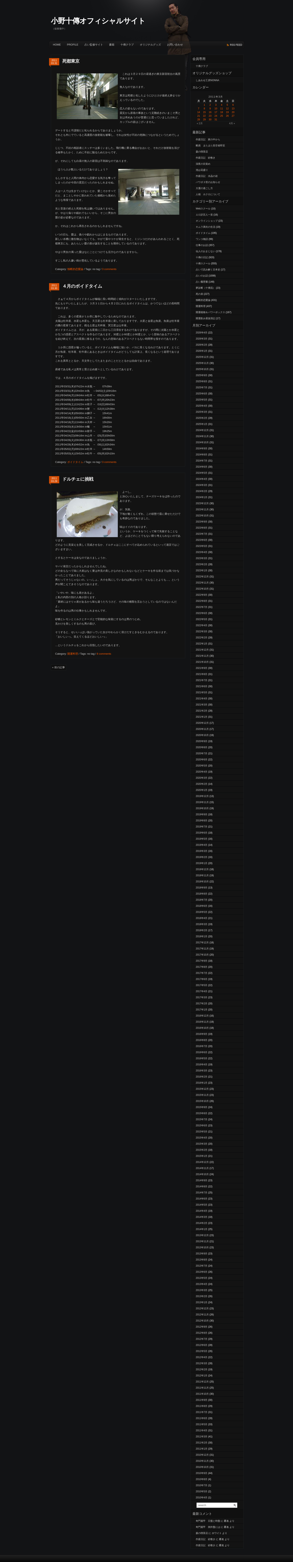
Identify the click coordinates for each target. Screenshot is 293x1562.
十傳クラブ (127, 44)
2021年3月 (201, 704)
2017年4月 (201, 991)
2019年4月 (201, 845)
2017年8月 (201, 967)
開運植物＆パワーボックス (210, 312)
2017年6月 (201, 979)
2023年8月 (201, 527)
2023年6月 (201, 540)
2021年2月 (201, 710)
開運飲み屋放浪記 (205, 318)
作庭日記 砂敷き (205, 157)
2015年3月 (201, 1143)
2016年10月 (202, 1027)
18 (221, 112)
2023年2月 (201, 564)
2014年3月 (201, 1217)
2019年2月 (201, 857)
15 (204, 112)
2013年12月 (202, 1235)
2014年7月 (201, 1192)
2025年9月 (201, 375)
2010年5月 (201, 1491)
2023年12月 (202, 503)
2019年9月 (201, 814)
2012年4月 (201, 1357)
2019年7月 (201, 826)
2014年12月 (202, 1162)
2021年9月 (201, 668)
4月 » (232, 123)
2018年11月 (202, 875)
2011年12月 (202, 1381)
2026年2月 (201, 344)
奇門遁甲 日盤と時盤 (208, 1521)
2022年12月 (202, 576)
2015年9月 (201, 1107)
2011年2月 (201, 1442)
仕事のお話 (202, 245)
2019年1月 (201, 863)
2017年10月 (202, 954)
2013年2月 (201, 1296)
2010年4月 (201, 1497)
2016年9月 (201, 1034)
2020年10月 (202, 735)
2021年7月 (201, 680)
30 (210, 119)
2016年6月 (201, 1052)
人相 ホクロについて (208, 194)
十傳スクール (203, 263)
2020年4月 (201, 771)
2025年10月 (202, 369)
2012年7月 (201, 1339)
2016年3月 (201, 1070)
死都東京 (70, 61)
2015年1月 (201, 1156)
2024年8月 (201, 454)
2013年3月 (201, 1290)
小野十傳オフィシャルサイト (98, 21)
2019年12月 (202, 796)
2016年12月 (202, 1015)
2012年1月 (201, 1375)
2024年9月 (201, 448)
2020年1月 (201, 790)
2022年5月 (201, 619)
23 (210, 115)
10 (215, 108)
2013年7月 (201, 1265)
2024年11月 (202, 436)
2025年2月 (201, 418)
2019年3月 (201, 851)
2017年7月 (201, 973)
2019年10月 (202, 808)
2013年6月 (201, 1271)
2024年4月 (201, 479)
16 (210, 112)
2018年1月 (201, 936)
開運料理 (72, 653)
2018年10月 (202, 881)
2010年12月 (202, 1454)
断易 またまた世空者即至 (210, 145)
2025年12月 (202, 357)
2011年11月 (202, 1387)
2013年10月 (202, 1247)
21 (198, 115)
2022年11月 (202, 582)
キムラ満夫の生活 (205, 226)
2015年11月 (202, 1095)
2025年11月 (202, 363)
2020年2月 (201, 784)
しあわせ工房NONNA (207, 80)
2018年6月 (201, 906)
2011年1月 (201, 1448)
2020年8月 (201, 747)
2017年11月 (202, 948)
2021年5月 (201, 692)
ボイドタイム (75, 462)
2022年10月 (202, 588)
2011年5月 (201, 1424)
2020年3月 (201, 777)
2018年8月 (201, 893)
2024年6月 (201, 466)
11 (221, 108)
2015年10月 (202, 1101)
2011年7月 (201, 1412)
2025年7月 (201, 387)
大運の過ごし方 (204, 188)
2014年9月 (201, 1180)
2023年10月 (202, 515)
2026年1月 (201, 350)
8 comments (104, 653)
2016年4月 (201, 1064)
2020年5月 (201, 765)
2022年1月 (201, 643)
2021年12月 (202, 649)
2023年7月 (201, 533)
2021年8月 (201, 674)
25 (221, 115)
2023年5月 (201, 546)
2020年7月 (201, 753)
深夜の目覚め (203, 163)
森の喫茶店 (202, 151)
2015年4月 (201, 1137)
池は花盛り (202, 170)
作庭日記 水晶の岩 (207, 176)
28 (198, 119)
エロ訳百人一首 (204, 214)
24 (215, 115)
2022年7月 (201, 607)
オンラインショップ (207, 220)
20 (233, 112)
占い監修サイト (93, 44)
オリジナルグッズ (150, 44)
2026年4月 (201, 332)
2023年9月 (201, 521)
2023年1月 (201, 570)
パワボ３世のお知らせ (208, 182)
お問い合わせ (175, 44)
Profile (72, 44)
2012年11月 (202, 1314)
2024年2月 (201, 491)
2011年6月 (201, 1418)
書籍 (111, 44)
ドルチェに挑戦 (77, 479)
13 (233, 108)
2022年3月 (201, 631)
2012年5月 (201, 1351)
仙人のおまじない (205, 251)
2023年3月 (201, 558)
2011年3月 (201, 1436)
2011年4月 (201, 1430)
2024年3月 (201, 485)
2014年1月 (201, 1229)
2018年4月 (201, 918)
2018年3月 (201, 924)
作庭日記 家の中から (208, 139)
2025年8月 (201, 381)
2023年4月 (201, 552)
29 (204, 119)
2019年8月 (201, 820)
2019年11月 (202, 802)
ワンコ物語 (202, 239)
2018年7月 (201, 899)
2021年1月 (201, 716)
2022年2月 (201, 637)
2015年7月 (201, 1119)
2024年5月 (201, 472)
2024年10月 (202, 442)
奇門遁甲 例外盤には (208, 1527)
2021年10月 (202, 662)
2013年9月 (201, 1253)
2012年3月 (201, 1363)
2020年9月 (201, 741)
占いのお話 (202, 275)
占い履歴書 (202, 281)
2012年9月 (201, 1326)
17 (215, 112)
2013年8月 (201, 1259)
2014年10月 (202, 1174)
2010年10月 (202, 1467)
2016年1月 (201, 1082)
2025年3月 (201, 411)
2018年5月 (201, 912)
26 (227, 115)
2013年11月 (202, 1241)
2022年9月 (201, 594)
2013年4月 (201, 1284)
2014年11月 (202, 1168)
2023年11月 (202, 509)
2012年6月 (201, 1345)
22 (204, 115)
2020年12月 (202, 723)
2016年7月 (201, 1046)
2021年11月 (202, 655)
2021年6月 (201, 686)
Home (57, 44)
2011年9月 (201, 1400)
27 (233, 115)
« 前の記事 (58, 667)
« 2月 (200, 123)
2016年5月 (201, 1058)
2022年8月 (201, 601)
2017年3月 (201, 997)
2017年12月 (202, 942)
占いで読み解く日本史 (208, 269)
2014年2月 (201, 1223)
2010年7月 (201, 1485)
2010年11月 (202, 1461)
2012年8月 (201, 1332)
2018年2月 (201, 930)
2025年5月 (201, 399)
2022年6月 (201, 613)
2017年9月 (201, 960)
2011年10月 (202, 1393)
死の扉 (199, 294)
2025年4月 (201, 405)
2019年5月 (201, 838)
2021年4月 (201, 698)
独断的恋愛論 (75, 269)
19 (227, 112)
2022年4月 (201, 625)
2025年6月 (201, 393)
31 (215, 119)
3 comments (109, 269)
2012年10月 (202, 1320)
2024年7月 (201, 460)
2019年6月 (201, 832)
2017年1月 (201, 1009)
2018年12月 (202, 869)
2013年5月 (201, 1278)
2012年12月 (202, 1308)
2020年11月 (202, 729)
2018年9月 (201, 887)
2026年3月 (201, 338)
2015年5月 (201, 1131)
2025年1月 (201, 424)
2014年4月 (201, 1210)
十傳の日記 (202, 257)
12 (227, 108)
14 (198, 112)
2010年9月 (201, 1473)
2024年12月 (202, 430)
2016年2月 (201, 1076)
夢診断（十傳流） (205, 287)
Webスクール (203, 208)
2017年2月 (201, 1003)
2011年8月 (201, 1406)
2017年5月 (201, 985)
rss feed (236, 45)
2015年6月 (201, 1125)
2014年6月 (201, 1198)
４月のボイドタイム (82, 286)
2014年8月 (201, 1186)
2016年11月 (202, 1021)
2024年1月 (201, 497)
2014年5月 (201, 1204)
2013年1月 (201, 1302)
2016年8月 (201, 1040)
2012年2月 (201, 1369)
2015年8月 (201, 1113)
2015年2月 (201, 1149)
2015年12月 (202, 1088)
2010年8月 (201, 1479)
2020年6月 (201, 759)
